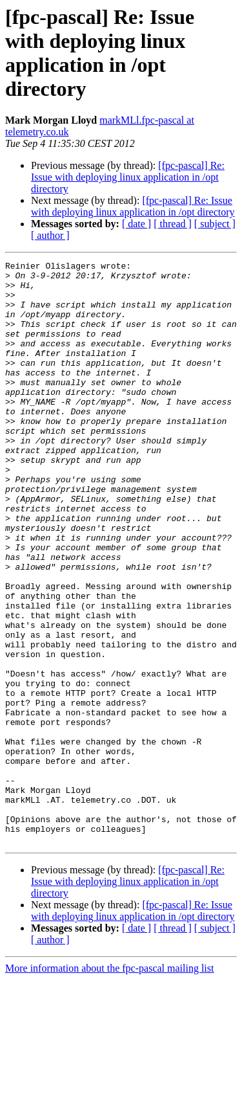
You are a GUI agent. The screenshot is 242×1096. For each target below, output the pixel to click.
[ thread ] (173, 223)
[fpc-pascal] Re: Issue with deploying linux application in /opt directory (128, 177)
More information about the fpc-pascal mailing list (109, 1084)
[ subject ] (215, 223)
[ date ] (136, 223)
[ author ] (50, 235)
